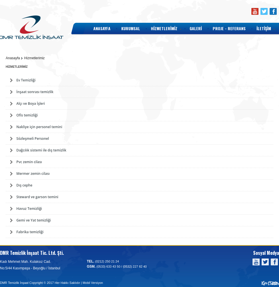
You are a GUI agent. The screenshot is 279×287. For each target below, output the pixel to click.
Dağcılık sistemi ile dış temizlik (41, 150)
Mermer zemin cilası (33, 173)
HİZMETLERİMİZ (164, 28)
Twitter (264, 11)
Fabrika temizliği (30, 231)
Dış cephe (24, 185)
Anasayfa (13, 58)
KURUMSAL (130, 28)
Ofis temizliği (27, 115)
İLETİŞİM (264, 28)
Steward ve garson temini (37, 196)
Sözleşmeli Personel (33, 138)
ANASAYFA (101, 28)
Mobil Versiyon (93, 282)
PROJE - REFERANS (229, 28)
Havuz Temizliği (29, 208)
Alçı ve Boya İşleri (31, 103)
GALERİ (196, 28)
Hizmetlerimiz (34, 58)
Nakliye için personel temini (39, 126)
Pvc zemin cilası (29, 161)
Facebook (273, 11)
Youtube (255, 11)
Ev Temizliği (26, 80)
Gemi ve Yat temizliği (34, 220)
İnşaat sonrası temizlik (35, 91)
